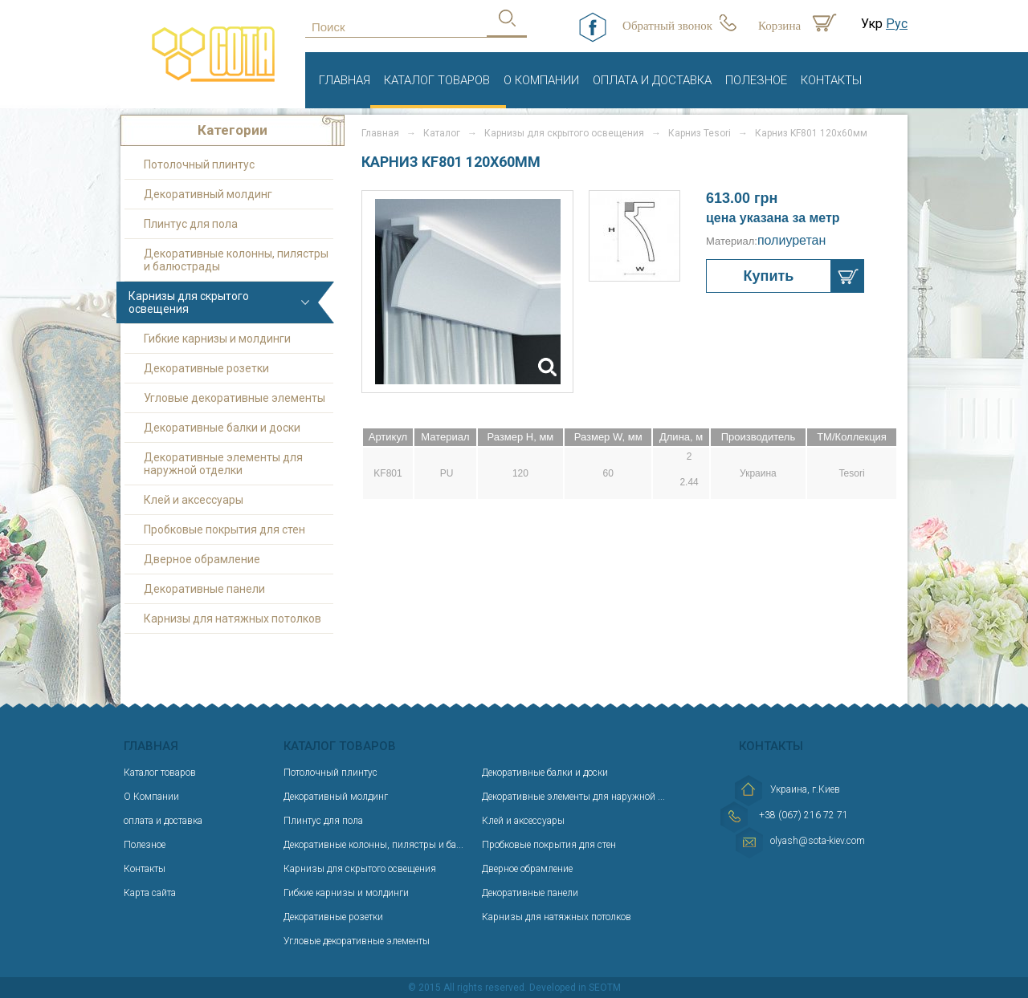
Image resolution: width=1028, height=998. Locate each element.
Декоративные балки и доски (222, 427)
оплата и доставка (652, 80)
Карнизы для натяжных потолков (232, 618)
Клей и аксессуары (193, 499)
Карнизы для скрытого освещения (188, 302)
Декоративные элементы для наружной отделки (223, 464)
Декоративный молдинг (208, 194)
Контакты (831, 80)
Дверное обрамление (202, 559)
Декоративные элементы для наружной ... (573, 796)
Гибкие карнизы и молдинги (217, 338)
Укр (872, 23)
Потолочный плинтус (199, 164)
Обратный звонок (667, 25)
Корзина (779, 25)
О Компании (541, 80)
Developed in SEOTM (575, 987)
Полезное (756, 80)
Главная (344, 80)
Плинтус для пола (191, 223)
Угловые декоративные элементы (234, 397)
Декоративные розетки (206, 368)
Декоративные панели (204, 588)
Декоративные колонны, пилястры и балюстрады (236, 260)
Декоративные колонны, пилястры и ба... (373, 844)
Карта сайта (150, 893)
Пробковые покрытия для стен (224, 529)
